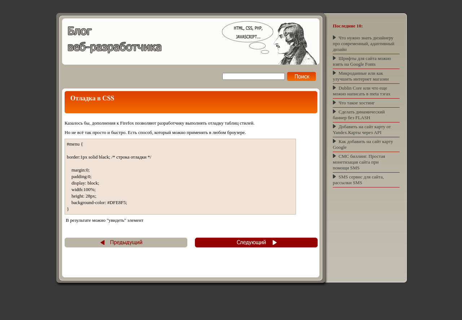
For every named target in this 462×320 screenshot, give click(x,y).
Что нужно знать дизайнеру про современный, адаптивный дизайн (363, 43)
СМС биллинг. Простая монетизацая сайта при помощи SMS (359, 161)
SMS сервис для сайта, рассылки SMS (358, 179)
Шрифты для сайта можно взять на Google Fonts (362, 61)
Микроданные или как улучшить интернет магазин (361, 76)
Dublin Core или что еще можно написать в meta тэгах (362, 90)
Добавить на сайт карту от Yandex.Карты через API (362, 129)
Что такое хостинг (357, 102)
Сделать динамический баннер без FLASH (359, 114)
